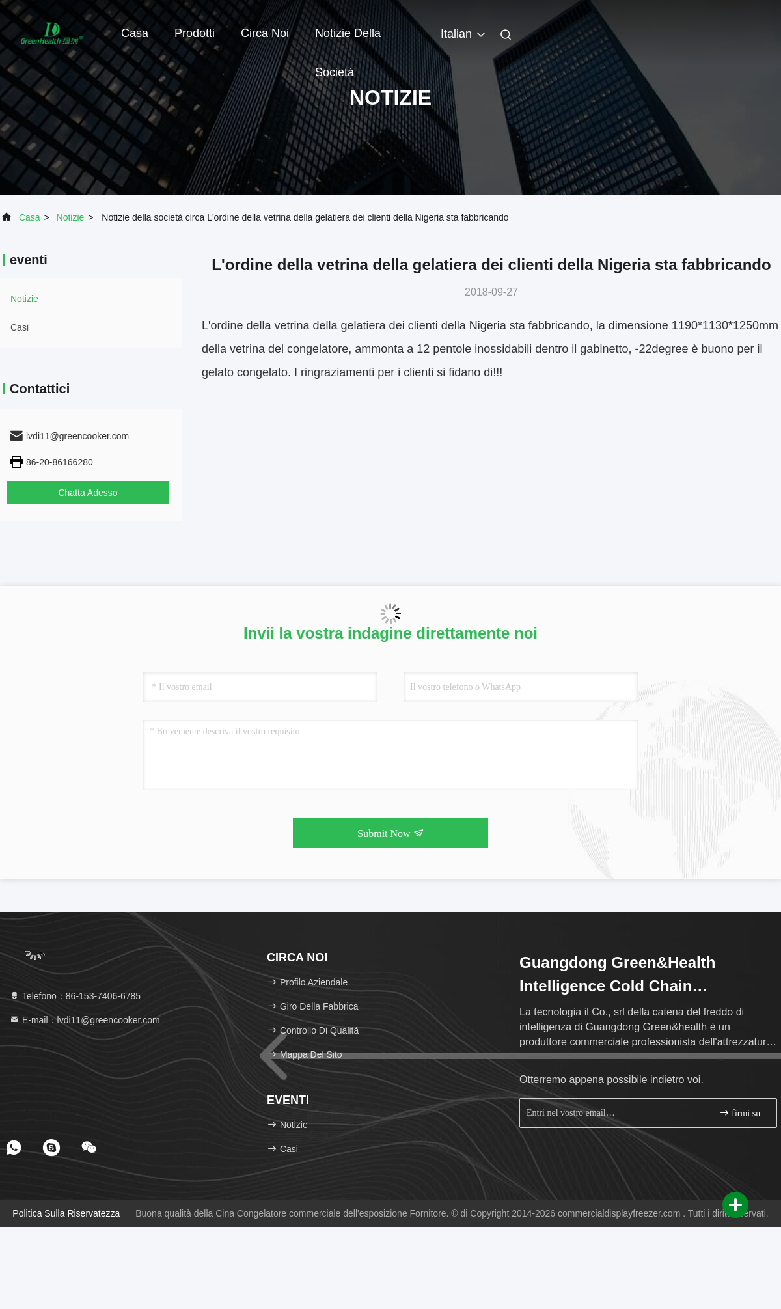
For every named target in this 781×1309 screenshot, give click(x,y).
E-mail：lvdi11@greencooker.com (84, 1020)
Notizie (71, 217)
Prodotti (194, 33)
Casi (19, 327)
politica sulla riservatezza (66, 1213)
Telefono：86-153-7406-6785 (75, 996)
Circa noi (265, 33)
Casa (134, 33)
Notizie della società (348, 40)
